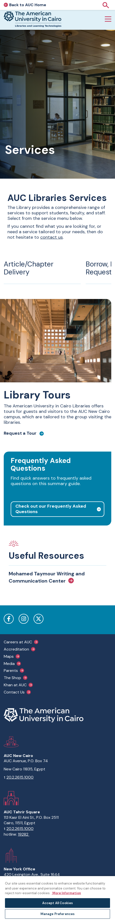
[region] (57, 898)
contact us (51, 237)
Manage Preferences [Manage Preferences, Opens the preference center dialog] (57, 914)
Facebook (9, 619)
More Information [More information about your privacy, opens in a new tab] (66, 893)
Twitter (38, 619)
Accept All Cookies (57, 903)
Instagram (24, 619)
